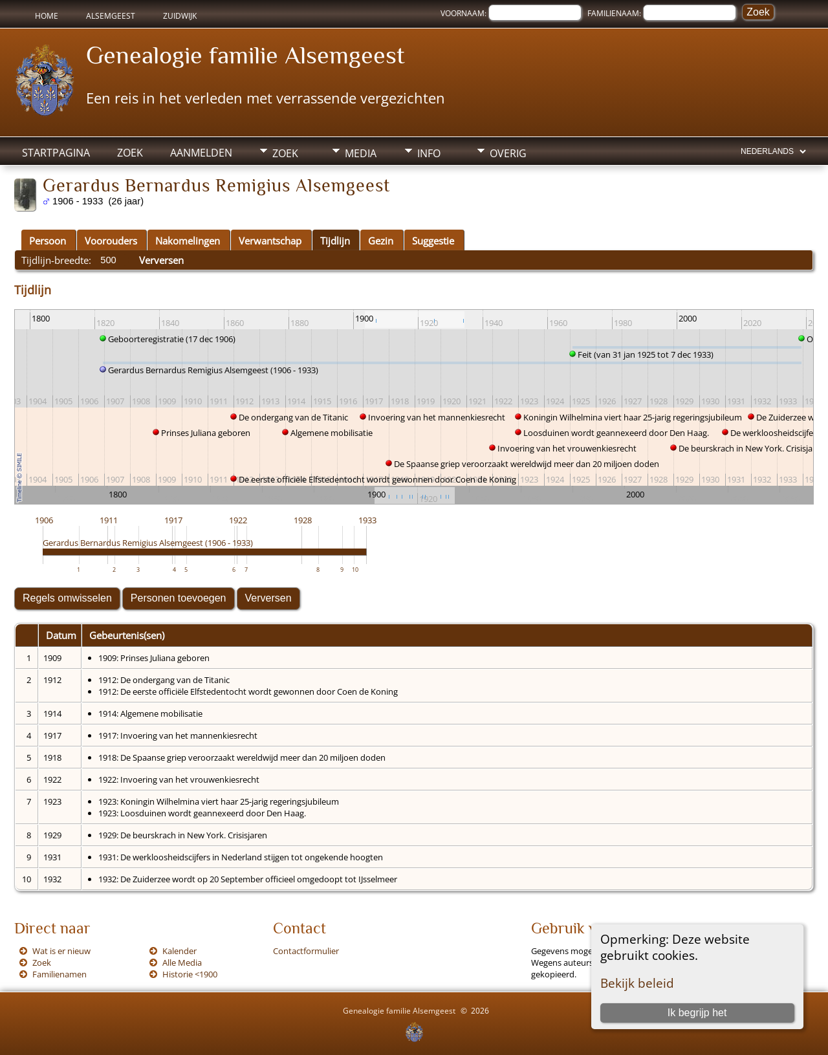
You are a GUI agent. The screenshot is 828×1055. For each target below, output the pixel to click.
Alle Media (182, 962)
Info (429, 153)
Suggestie (433, 240)
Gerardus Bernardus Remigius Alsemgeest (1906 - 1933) (148, 543)
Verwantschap (270, 240)
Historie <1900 (189, 974)
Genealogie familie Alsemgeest (245, 55)
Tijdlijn (335, 240)
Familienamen (59, 974)
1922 (238, 520)
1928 (303, 520)
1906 (44, 520)
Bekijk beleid (637, 983)
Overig (508, 153)
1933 (367, 520)
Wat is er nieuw (61, 951)
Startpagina (56, 153)
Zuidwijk (180, 15)
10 (355, 569)
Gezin (380, 240)
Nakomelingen (187, 240)
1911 (109, 520)
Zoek (130, 153)
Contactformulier (306, 951)
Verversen (161, 260)
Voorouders (111, 240)
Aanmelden (201, 153)
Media (360, 153)
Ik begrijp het (697, 1012)
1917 (173, 520)
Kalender (179, 951)
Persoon (47, 240)
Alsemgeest (110, 15)
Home (46, 15)
